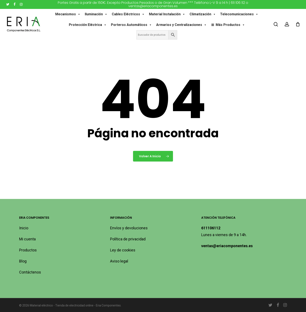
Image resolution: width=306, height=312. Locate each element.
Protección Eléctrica (88, 25)
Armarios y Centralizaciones (181, 25)
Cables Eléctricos (128, 14)
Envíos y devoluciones (129, 228)
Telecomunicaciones (239, 14)
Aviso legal (119, 261)
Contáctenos (30, 272)
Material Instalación (167, 14)
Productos (28, 250)
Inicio (23, 228)
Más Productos (230, 25)
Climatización (203, 14)
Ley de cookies (122, 250)
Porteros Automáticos (131, 25)
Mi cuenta (27, 239)
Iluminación (96, 14)
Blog (23, 261)
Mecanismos (68, 14)
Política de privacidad (128, 239)
